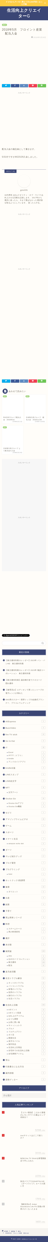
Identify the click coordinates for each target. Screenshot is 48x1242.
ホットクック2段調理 (25, 880)
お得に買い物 (26, 1022)
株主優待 (26, 962)
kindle (26, 758)
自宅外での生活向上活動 (26, 1050)
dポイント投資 (26, 1013)
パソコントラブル (26, 986)
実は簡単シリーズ (25, 917)
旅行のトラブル (26, 995)
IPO (26, 956)
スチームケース (26, 929)
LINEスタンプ (25, 774)
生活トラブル (26, 998)
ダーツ (25, 849)
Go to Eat (25, 740)
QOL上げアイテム (26, 1016)
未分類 (25, 944)
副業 (25, 904)
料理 (25, 923)
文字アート (26, 792)
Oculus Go (25, 798)
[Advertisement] (24, 119)
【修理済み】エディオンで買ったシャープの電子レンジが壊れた (25, 691)
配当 (4, 25)
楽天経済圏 (25, 971)
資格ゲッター (25, 1079)
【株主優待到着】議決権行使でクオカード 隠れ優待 (25, 681)
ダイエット (26, 891)
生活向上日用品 (26, 1047)
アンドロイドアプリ (26, 762)
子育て (25, 910)
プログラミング (25, 869)
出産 (25, 897)
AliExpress (25, 721)
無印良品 (26, 1044)
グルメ (26, 1028)
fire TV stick (25, 734)
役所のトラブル (26, 992)
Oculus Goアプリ (26, 803)
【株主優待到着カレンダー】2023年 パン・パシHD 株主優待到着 (25, 662)
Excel (26, 752)
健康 (25, 886)
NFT (25, 787)
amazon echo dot (26, 843)
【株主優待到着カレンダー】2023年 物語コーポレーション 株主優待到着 (25, 672)
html (26, 874)
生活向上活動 (25, 1004)
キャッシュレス (26, 1025)
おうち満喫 (26, 1019)
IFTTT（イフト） (26, 755)
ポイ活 (26, 1035)
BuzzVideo (25, 727)
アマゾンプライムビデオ (25, 819)
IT (25, 747)
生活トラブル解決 (25, 978)
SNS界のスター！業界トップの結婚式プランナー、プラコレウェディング (25, 701)
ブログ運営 (25, 862)
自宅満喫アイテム (26, 1054)
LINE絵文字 (25, 781)
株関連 (25, 951)
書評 (25, 938)
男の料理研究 (26, 932)
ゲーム (25, 825)
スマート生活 (25, 838)
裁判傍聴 (25, 1073)
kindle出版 (25, 767)
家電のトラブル (26, 989)
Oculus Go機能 (26, 806)
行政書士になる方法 (25, 1066)
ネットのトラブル (26, 983)
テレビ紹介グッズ (25, 856)
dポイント (26, 1009)
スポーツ (25, 832)
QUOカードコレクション (26, 959)
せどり (25, 812)
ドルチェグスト (26, 1031)
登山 (25, 1059)
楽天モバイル (26, 1041)
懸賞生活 (26, 1038)
